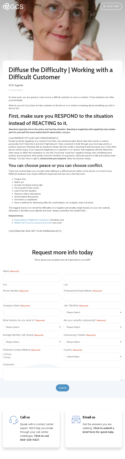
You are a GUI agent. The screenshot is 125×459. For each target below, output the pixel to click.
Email (7, 357)
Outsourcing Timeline (79, 335)
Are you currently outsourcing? (85, 320)
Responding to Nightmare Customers (31, 220)
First (5, 284)
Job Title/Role (76, 305)
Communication (16, 90)
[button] (111, 6)
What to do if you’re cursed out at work (33, 223)
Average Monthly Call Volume (23, 335)
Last (66, 284)
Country (73, 349)
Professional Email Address (83, 290)
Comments (8, 364)
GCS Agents (16, 85)
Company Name (16, 305)
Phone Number (15, 290)
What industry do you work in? (24, 320)
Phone (8, 354)
